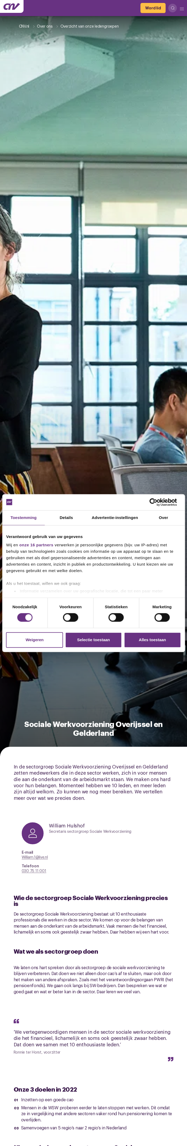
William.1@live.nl (35, 856)
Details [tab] (66, 517)
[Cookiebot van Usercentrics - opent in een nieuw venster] (157, 502)
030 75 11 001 (34, 870)
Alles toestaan (152, 639)
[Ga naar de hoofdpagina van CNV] (11, 6)
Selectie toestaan (93, 639)
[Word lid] (153, 8)
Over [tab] (163, 517)
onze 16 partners (36, 545)
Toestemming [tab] (23, 517)
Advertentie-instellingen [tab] (115, 517)
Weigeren (35, 639)
